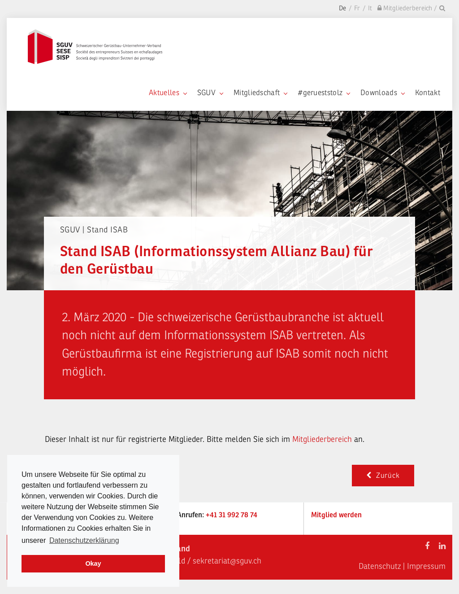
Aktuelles (167, 92)
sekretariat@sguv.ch (227, 560)
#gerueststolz (324, 92)
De (342, 8)
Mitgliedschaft (260, 92)
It (370, 8)
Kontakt (427, 92)
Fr (357, 8)
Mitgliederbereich (323, 439)
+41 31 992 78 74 (231, 515)
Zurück (382, 476)
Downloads (382, 92)
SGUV (210, 92)
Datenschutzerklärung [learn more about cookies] (84, 540)
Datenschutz (380, 566)
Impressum (426, 566)
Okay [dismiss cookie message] (93, 563)
